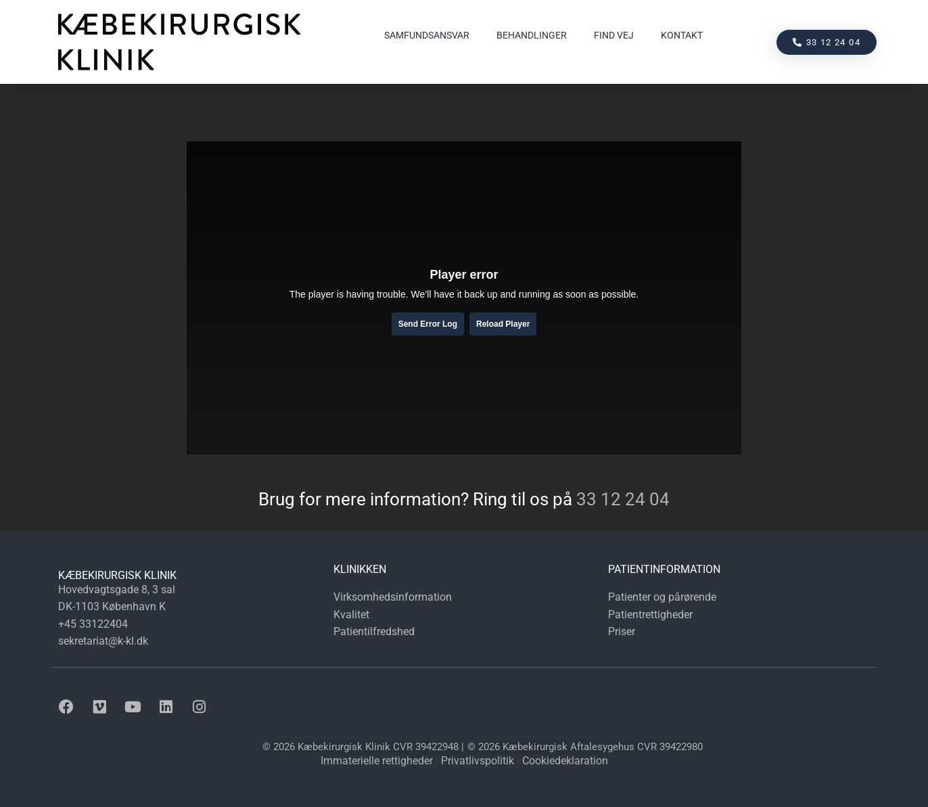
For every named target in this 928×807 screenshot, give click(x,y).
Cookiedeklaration (565, 760)
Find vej (614, 35)
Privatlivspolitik (477, 760)
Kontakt (682, 35)
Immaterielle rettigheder (377, 760)
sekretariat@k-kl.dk (103, 641)
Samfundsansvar (426, 35)
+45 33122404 (93, 624)
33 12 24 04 (623, 499)
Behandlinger (531, 35)
